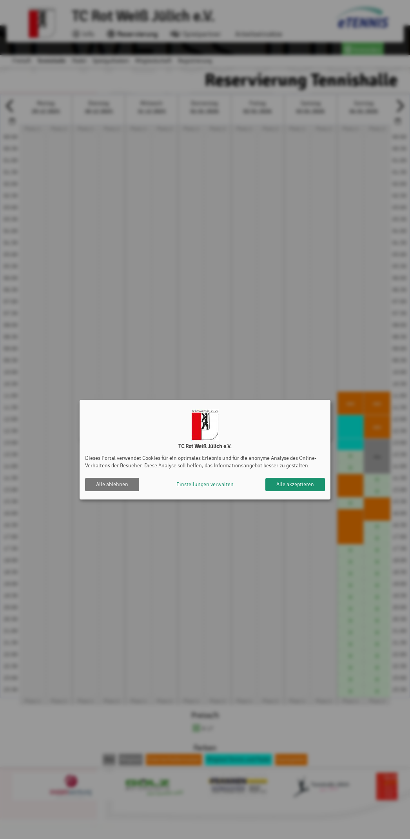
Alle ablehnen (112, 484)
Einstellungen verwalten (205, 484)
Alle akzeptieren (295, 484)
